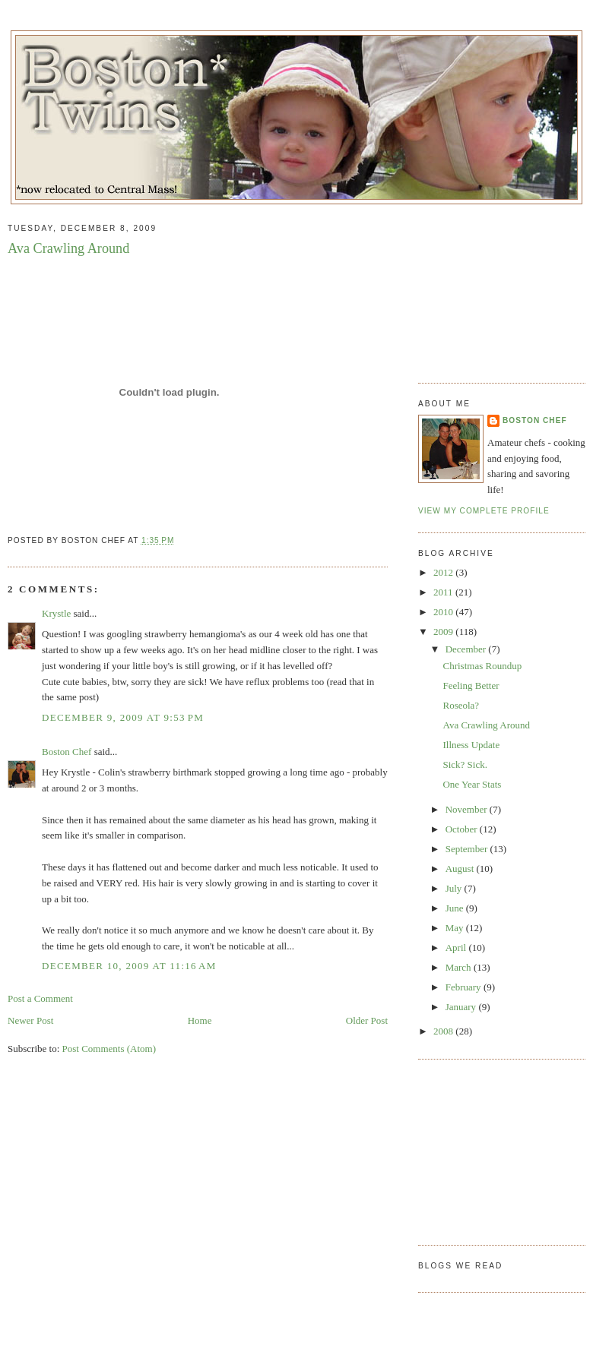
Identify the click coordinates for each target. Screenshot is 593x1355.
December (467, 649)
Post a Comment (40, 998)
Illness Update (470, 744)
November (468, 809)
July (455, 888)
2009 (444, 631)
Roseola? (460, 705)
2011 (444, 592)
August (461, 868)
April (457, 947)
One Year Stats (471, 784)
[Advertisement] (494, 288)
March (460, 967)
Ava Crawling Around (68, 248)
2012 (444, 572)
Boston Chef (66, 751)
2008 (444, 1031)
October (463, 829)
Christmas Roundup (482, 665)
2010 (444, 611)
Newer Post (30, 1020)
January (462, 1006)
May (456, 927)
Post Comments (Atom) (109, 1048)
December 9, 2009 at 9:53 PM (123, 717)
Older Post (367, 1020)
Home (200, 1020)
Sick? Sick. (464, 764)
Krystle (56, 613)
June (456, 908)
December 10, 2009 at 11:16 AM (129, 965)
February (465, 987)
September (468, 848)
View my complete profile (484, 511)
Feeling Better (470, 685)
